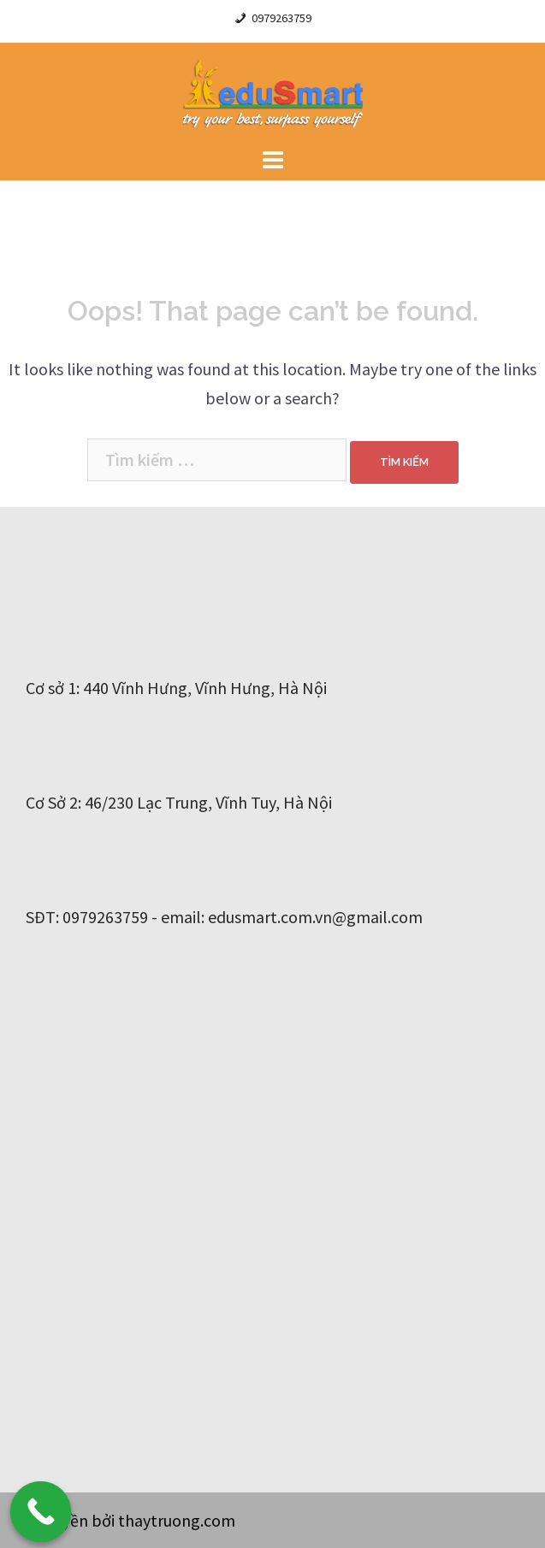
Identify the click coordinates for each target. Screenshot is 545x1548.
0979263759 (281, 18)
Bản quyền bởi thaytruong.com (124, 1520)
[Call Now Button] (41, 1512)
